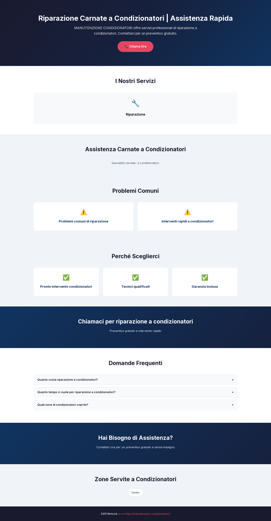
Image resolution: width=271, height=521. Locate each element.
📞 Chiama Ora (135, 46)
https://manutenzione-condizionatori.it (147, 513)
